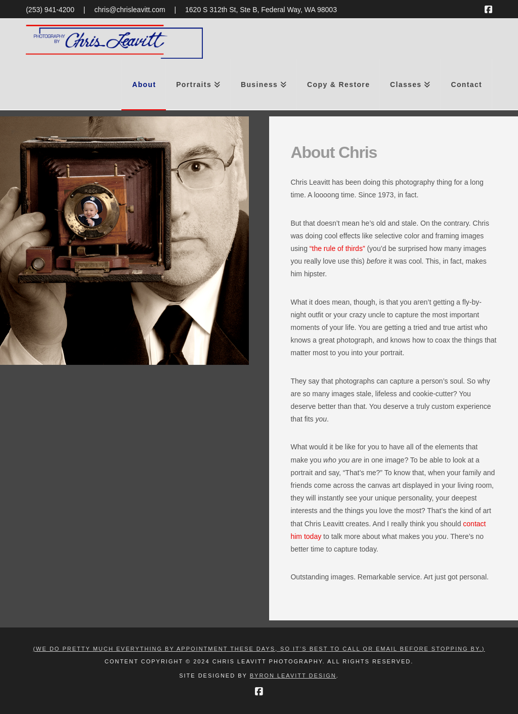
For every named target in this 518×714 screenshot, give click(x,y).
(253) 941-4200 (50, 10)
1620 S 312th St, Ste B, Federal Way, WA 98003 (261, 10)
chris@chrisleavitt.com (129, 10)
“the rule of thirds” (337, 248)
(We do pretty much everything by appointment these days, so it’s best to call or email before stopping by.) (259, 649)
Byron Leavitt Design (293, 676)
